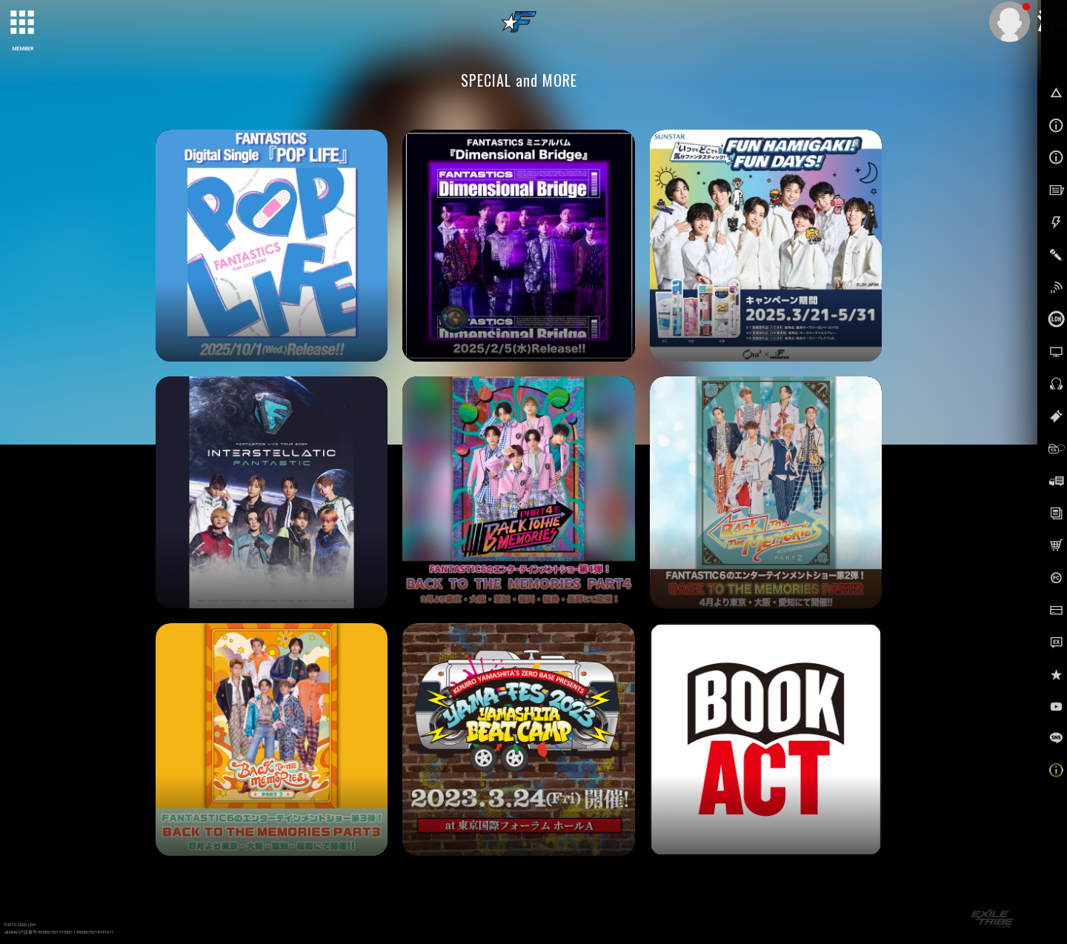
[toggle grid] (23, 23)
